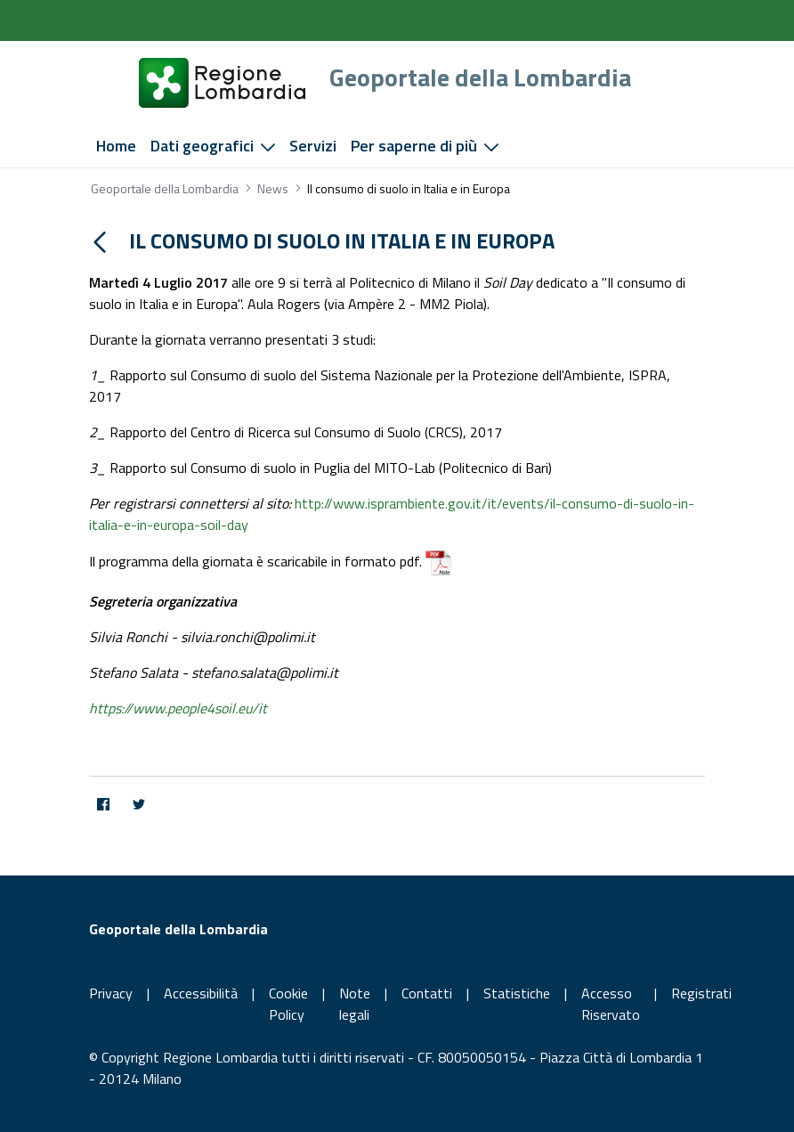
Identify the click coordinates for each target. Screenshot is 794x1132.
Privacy (111, 993)
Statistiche (516, 993)
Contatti (426, 993)
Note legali (354, 1003)
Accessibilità (201, 993)
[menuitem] (116, 146)
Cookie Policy (288, 1003)
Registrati (701, 993)
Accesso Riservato (610, 1003)
